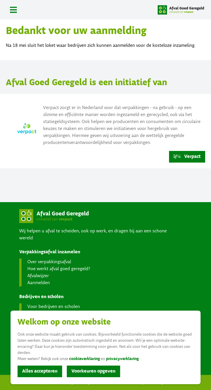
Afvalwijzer (38, 276)
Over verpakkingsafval (49, 262)
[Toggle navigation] (13, 9)
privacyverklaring (122, 358)
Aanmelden (38, 283)
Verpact (187, 157)
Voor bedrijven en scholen (53, 306)
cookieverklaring (84, 358)
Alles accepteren (39, 371)
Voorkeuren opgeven (93, 371)
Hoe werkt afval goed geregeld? (58, 269)
